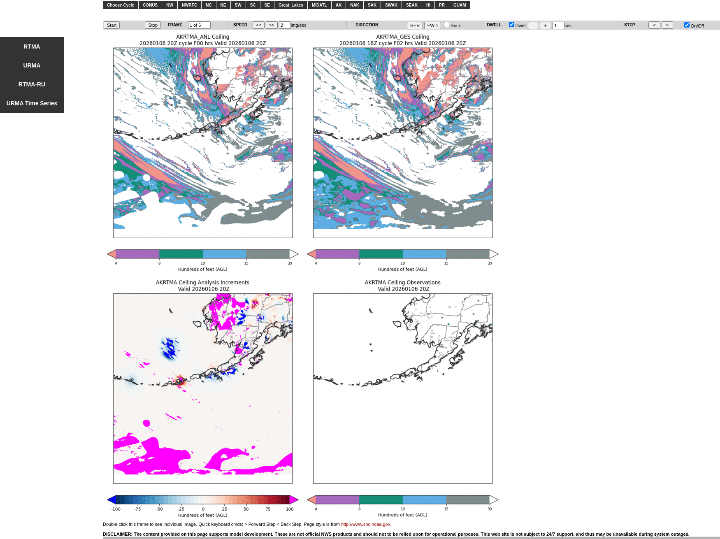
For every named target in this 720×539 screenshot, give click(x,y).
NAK (354, 5)
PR (442, 5)
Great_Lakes (291, 5)
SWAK (391, 5)
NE (223, 5)
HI (428, 5)
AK (338, 5)
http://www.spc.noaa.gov (365, 524)
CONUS (150, 5)
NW (169, 5)
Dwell (518, 25)
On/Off (694, 25)
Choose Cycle (120, 5)
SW (238, 5)
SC (253, 5)
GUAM (459, 5)
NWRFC (189, 5)
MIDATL (319, 5)
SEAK (412, 5)
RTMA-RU (32, 84)
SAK (372, 5)
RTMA (31, 46)
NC (208, 5)
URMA (32, 65)
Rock (452, 25)
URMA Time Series (32, 103)
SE (267, 5)
